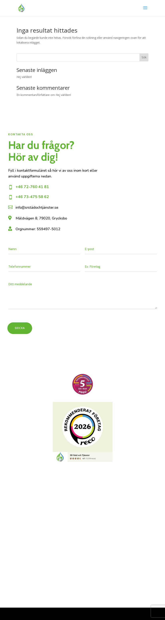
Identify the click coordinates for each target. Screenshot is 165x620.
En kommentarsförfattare (33, 95)
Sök (144, 57)
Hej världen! (24, 77)
